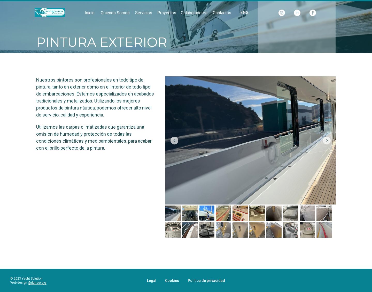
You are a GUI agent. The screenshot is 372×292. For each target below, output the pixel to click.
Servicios (143, 12)
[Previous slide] (174, 140)
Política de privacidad (206, 281)
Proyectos (166, 12)
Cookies (172, 281)
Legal (151, 281)
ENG (245, 12)
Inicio (90, 12)
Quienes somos (115, 12)
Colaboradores (194, 12)
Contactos (222, 12)
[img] (50, 12)
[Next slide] (327, 140)
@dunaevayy (37, 282)
